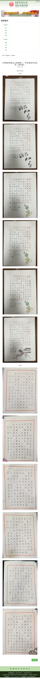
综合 (6, 50)
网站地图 (7, 676)
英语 (6, 33)
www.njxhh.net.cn (28, 672)
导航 (37, 1)
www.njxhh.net (19, 672)
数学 (6, 30)
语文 (6, 28)
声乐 (6, 45)
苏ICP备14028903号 (15, 676)
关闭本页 (35, 660)
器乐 (6, 47)
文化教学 (5, 24)
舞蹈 (6, 42)
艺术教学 (5, 39)
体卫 (6, 35)
